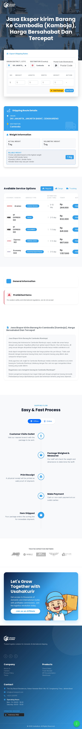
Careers (7, 671)
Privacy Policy (9, 673)
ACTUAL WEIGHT (14, 141)
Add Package (57, 90)
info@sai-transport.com (15, 692)
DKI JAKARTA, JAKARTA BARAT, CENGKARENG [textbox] (20, 65)
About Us (7, 668)
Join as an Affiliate (25, 611)
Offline (34, 421)
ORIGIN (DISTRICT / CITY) (16, 61)
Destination (15, 124)
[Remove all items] (25, 65)
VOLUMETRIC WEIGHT (52, 141)
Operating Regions (12, 711)
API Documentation (49, 673)
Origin (12, 116)
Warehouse (46, 675)
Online (48, 421)
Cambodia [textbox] (40, 65)
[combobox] (19, 65)
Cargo (59, 188)
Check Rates (46, 668)
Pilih (76, 206)
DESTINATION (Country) (39, 61)
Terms (6, 675)
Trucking (71, 188)
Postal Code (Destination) (63, 62)
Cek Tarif (69, 90)
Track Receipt (47, 671)
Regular (47, 188)
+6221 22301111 (12, 696)
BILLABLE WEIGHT (14, 153)
